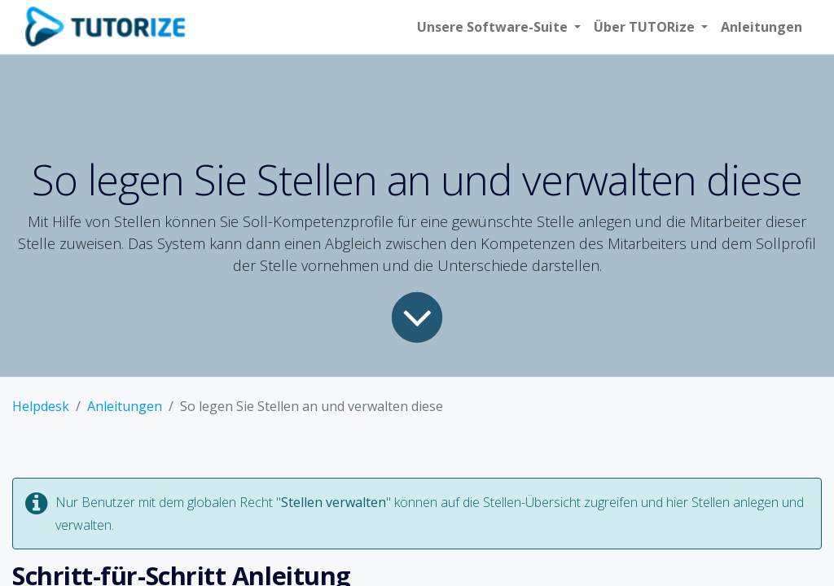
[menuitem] (761, 27)
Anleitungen (124, 406)
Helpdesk (40, 406)
